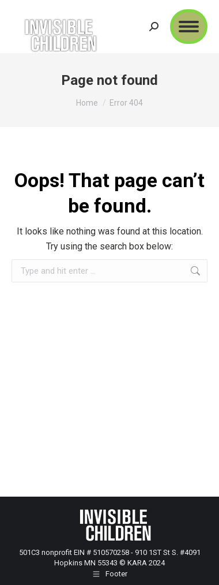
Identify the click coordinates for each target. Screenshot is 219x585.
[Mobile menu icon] (188, 26)
